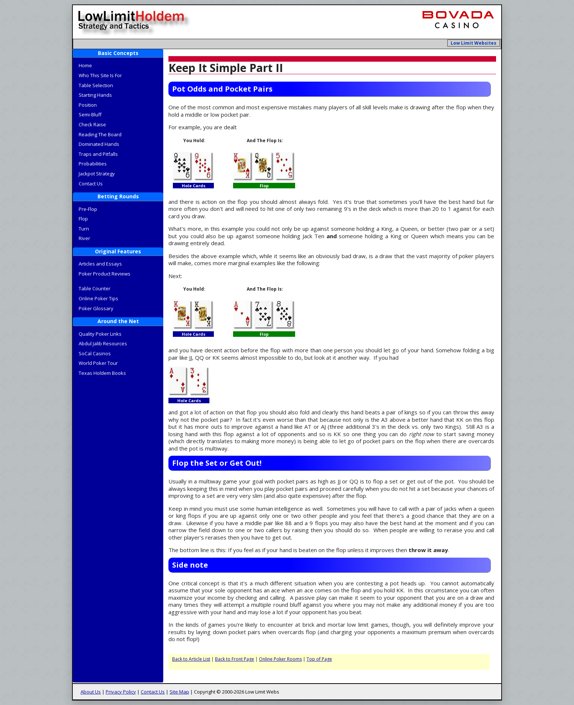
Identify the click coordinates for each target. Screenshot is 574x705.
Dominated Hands (99, 144)
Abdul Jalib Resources (103, 343)
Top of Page (319, 659)
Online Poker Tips (98, 298)
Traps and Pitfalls (98, 154)
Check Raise (92, 124)
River (84, 238)
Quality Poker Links (100, 334)
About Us (91, 691)
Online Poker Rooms (280, 659)
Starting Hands (95, 95)
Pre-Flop (88, 209)
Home (85, 65)
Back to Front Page (234, 659)
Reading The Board (100, 134)
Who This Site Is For (100, 75)
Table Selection (96, 85)
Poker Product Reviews (104, 273)
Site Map (179, 691)
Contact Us (91, 183)
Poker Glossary (96, 308)
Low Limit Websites (473, 43)
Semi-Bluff (90, 114)
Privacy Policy (121, 691)
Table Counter (94, 288)
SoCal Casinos (95, 353)
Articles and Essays (100, 263)
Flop (83, 218)
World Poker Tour (98, 363)
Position (88, 105)
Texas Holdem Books (102, 373)
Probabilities (93, 163)
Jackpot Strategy (97, 173)
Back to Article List (191, 659)
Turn (84, 228)
